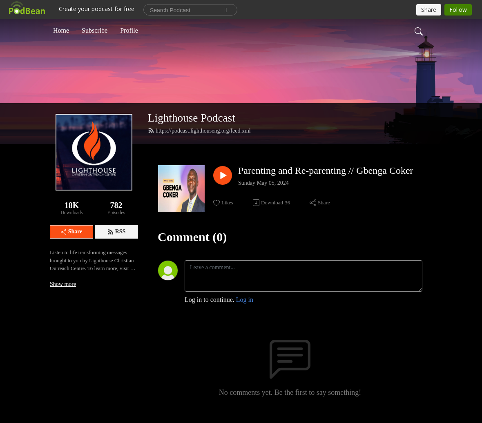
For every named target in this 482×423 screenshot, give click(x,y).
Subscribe (94, 30)
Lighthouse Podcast (191, 118)
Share (72, 231)
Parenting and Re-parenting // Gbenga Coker (325, 170)
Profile (129, 30)
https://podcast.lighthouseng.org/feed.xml (199, 130)
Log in (244, 299)
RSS (116, 231)
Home (61, 30)
